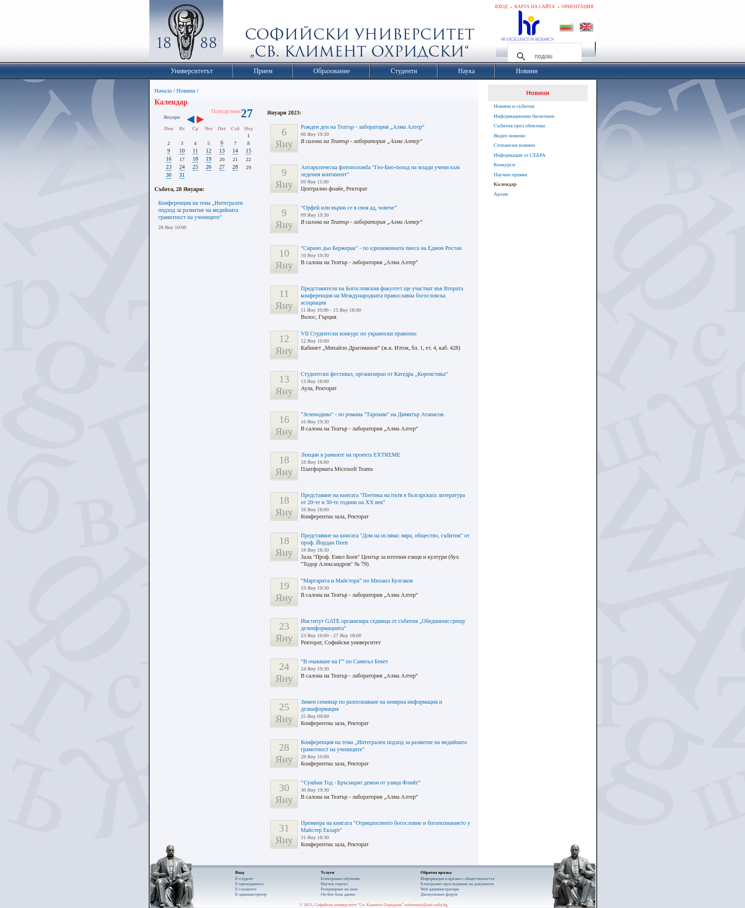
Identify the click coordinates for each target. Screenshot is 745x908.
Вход (501, 6)
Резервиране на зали (339, 889)
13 (222, 150)
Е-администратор (251, 894)
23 (169, 166)
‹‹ (190, 120)
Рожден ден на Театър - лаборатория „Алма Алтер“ (362, 127)
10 (182, 150)
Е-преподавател (249, 883)
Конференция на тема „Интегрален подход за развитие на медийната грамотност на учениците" (200, 210)
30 (169, 175)
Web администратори (439, 889)
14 (235, 150)
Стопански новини (514, 145)
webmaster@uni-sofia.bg (426, 904)
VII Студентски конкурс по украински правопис (359, 333)
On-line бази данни (338, 894)
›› (205, 120)
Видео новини (509, 135)
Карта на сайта (534, 6)
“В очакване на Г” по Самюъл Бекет (344, 661)
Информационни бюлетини (524, 116)
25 (195, 166)
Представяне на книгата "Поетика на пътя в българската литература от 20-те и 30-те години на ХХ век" (383, 499)
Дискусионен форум (439, 894)
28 (235, 166)
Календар (505, 184)
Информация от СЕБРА (519, 155)
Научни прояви (510, 174)
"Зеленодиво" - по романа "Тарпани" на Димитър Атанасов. (373, 414)
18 (195, 158)
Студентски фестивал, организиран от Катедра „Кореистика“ (374, 374)
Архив (501, 194)
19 (208, 158)
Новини (185, 90)
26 (208, 166)
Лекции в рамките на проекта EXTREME (351, 454)
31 (182, 175)
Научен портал (334, 883)
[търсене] (543, 56)
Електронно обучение (340, 878)
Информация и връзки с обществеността (457, 878)
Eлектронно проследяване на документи (457, 883)
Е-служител (246, 889)
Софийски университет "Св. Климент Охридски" (240, 33)
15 (248, 150)
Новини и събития (514, 106)
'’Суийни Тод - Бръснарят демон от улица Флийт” (360, 782)
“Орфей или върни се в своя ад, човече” (349, 207)
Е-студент (244, 878)
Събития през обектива (519, 125)
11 (195, 150)
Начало (163, 90)
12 (208, 150)
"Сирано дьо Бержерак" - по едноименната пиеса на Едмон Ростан (381, 248)
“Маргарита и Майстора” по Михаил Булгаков (357, 580)
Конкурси (504, 164)
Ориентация (577, 6)
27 (222, 166)
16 (169, 158)
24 (182, 166)
